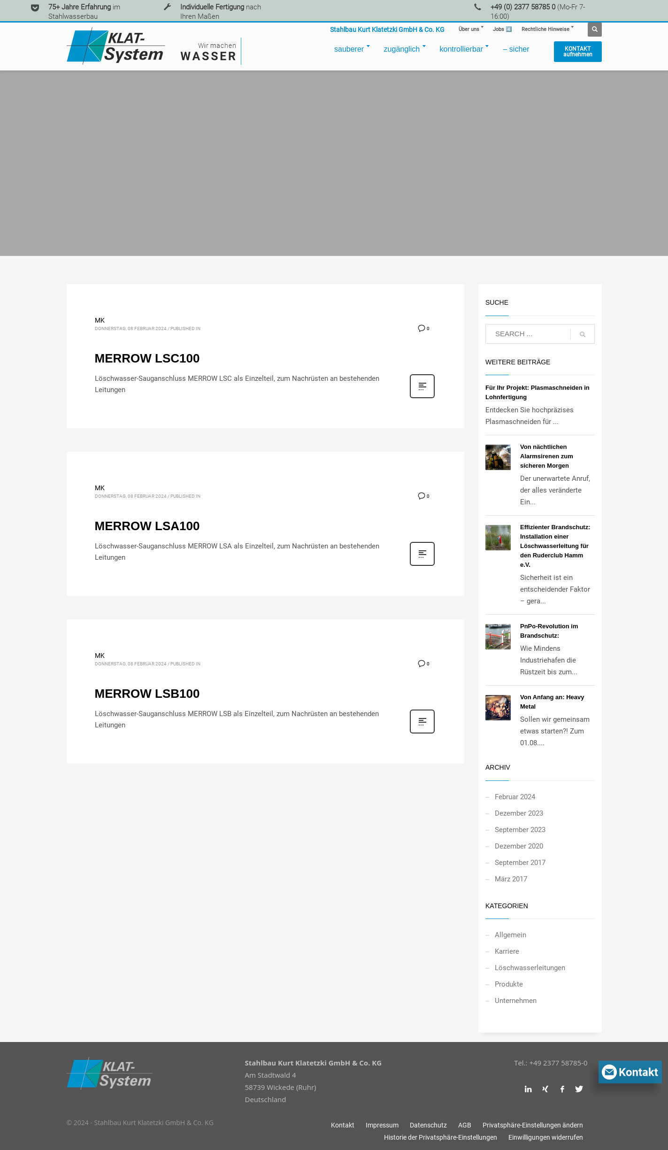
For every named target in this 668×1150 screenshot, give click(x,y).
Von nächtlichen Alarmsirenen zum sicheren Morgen (546, 456)
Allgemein (510, 935)
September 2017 (520, 862)
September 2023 (520, 830)
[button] (533, 1125)
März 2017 (511, 879)
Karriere (507, 951)
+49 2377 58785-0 (558, 1062)
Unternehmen (516, 1000)
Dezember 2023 (519, 813)
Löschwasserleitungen (530, 968)
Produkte (509, 984)
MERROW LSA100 (147, 526)
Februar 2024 (515, 797)
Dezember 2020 (519, 846)
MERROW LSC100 (147, 358)
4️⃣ (502, 29)
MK (100, 320)
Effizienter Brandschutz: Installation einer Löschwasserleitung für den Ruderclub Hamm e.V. (555, 546)
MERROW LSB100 (147, 694)
